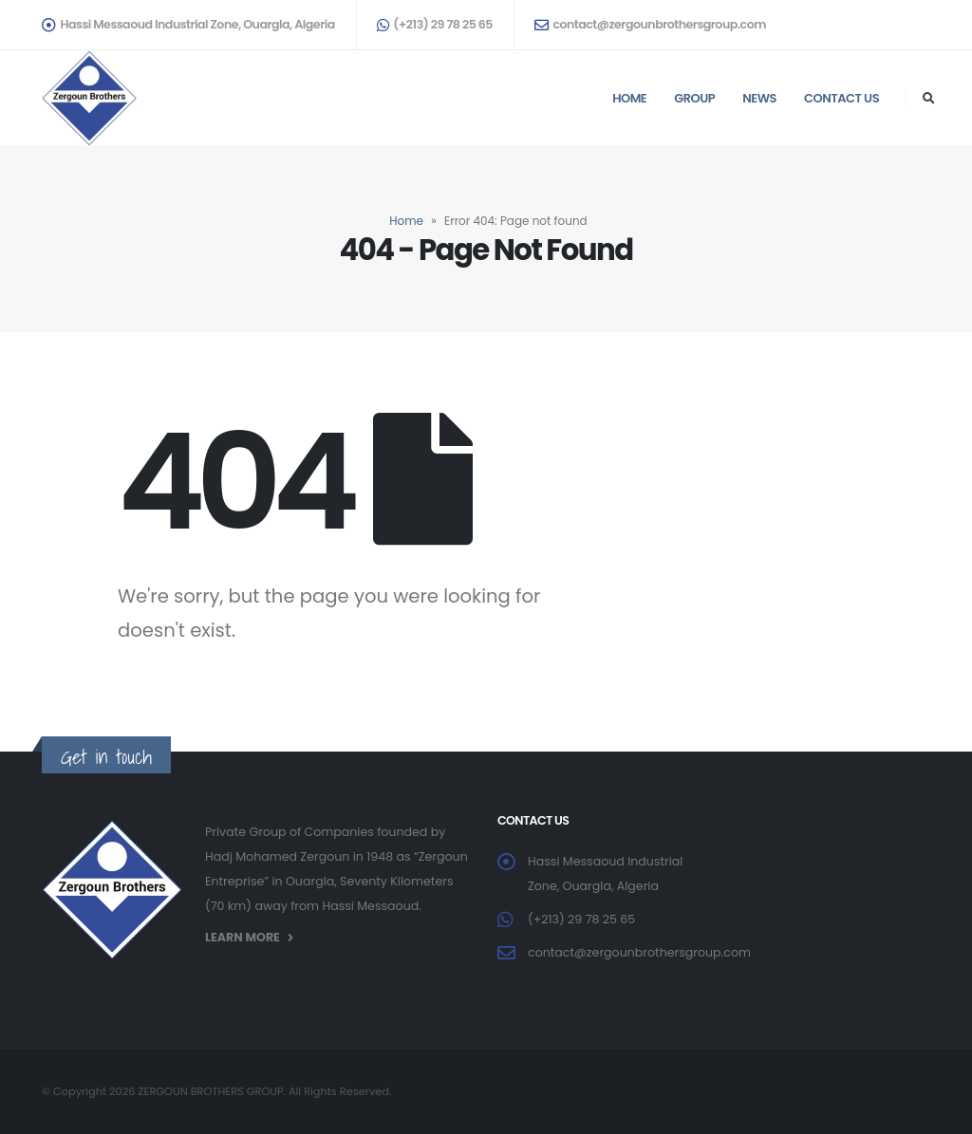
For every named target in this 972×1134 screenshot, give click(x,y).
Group (694, 98)
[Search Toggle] (928, 98)
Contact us (841, 98)
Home (629, 98)
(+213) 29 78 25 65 (435, 24)
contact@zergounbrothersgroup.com (650, 24)
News (759, 98)
